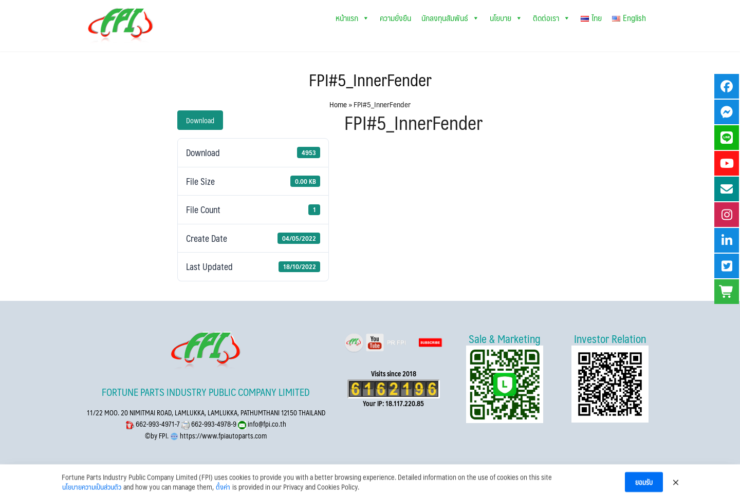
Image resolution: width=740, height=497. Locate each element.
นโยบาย (506, 18)
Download (200, 120)
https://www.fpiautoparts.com (222, 436)
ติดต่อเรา (551, 18)
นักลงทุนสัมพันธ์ (450, 18)
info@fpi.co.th (266, 424)
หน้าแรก (352, 18)
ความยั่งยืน (395, 18)
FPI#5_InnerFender (370, 79)
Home (338, 104)
